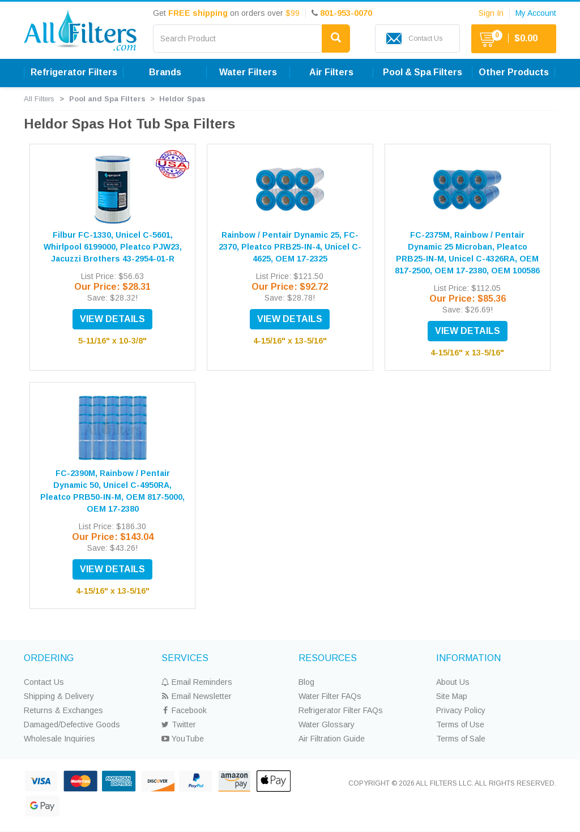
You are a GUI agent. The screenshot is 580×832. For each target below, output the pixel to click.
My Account (535, 13)
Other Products (514, 72)
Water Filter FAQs (329, 696)
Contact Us (44, 682)
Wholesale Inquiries (59, 738)
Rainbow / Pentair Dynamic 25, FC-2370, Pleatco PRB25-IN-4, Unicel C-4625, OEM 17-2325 (290, 246)
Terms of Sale (460, 738)
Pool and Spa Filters (107, 99)
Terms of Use (460, 724)
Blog (306, 682)
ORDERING (49, 658)
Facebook (184, 710)
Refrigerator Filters (74, 72)
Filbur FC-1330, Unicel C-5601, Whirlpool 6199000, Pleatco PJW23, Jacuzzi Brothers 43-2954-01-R (113, 246)
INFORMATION (468, 658)
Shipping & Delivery (59, 696)
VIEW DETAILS (112, 319)
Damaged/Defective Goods (72, 724)
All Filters (39, 99)
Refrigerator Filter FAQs (340, 710)
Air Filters (331, 72)
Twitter (178, 724)
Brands (165, 72)
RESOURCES (327, 658)
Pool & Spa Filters (422, 72)
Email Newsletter (196, 696)
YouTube (182, 738)
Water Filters (248, 72)
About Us (453, 682)
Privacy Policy (460, 710)
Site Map (451, 696)
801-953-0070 (346, 13)
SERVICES (184, 658)
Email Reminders (196, 682)
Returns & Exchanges (63, 710)
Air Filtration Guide (331, 738)
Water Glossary (326, 724)
